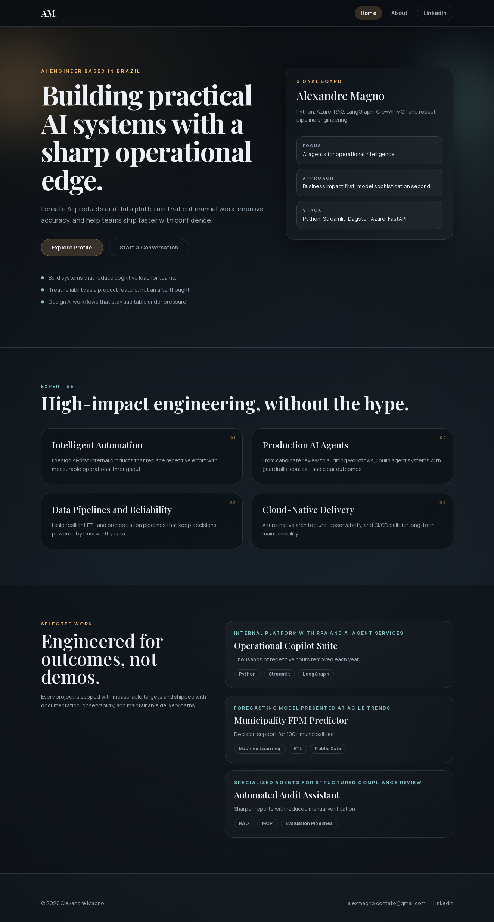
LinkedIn (435, 12)
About (399, 12)
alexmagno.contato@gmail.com (387, 903)
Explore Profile (72, 248)
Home (368, 12)
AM (49, 13)
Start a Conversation (149, 248)
